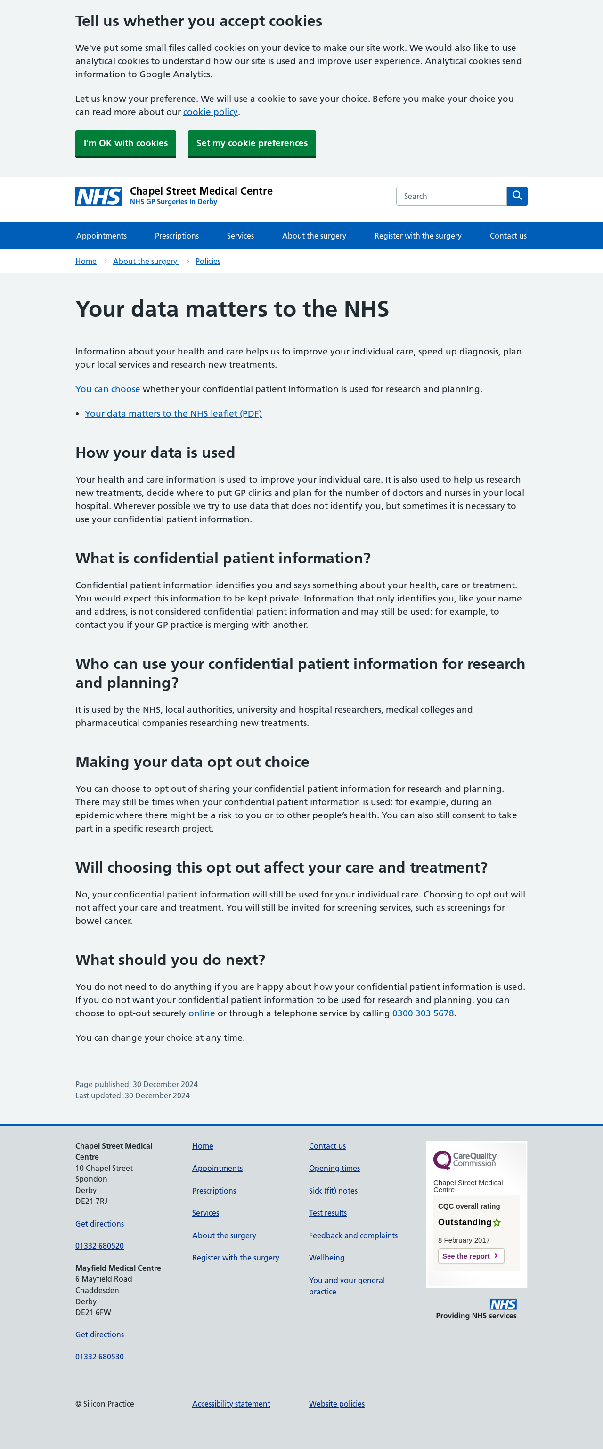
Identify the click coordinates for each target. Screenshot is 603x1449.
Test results (328, 1213)
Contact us (508, 235)
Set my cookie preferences (252, 143)
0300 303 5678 (423, 1013)
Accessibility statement (231, 1403)
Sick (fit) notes (333, 1190)
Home (86, 261)
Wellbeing (327, 1257)
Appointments (101, 235)
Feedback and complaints (353, 1235)
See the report (466, 1256)
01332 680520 (99, 1246)
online (201, 1013)
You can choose (107, 389)
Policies (208, 261)
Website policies (337, 1403)
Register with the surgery (418, 235)
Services (240, 235)
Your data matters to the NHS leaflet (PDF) (173, 413)
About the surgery (314, 235)
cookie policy (210, 112)
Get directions (99, 1223)
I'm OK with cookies (126, 143)
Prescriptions (177, 235)
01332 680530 (99, 1356)
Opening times (334, 1168)
